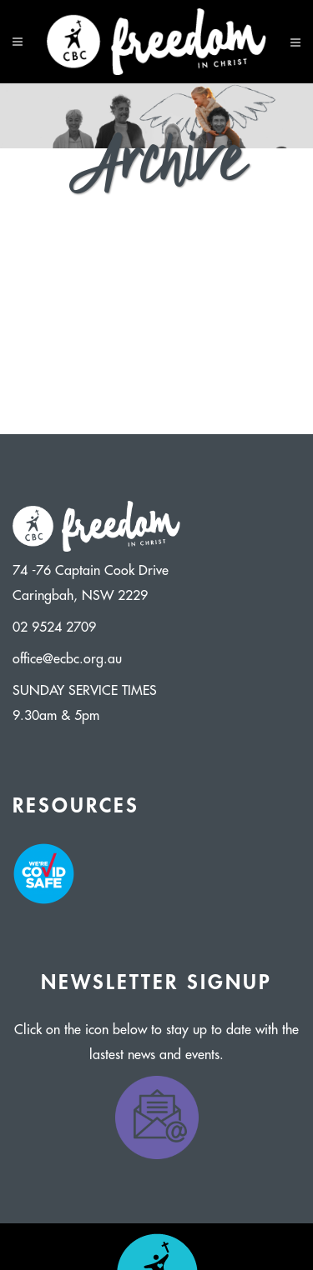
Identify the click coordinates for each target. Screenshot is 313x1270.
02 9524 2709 (54, 627)
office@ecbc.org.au (67, 659)
